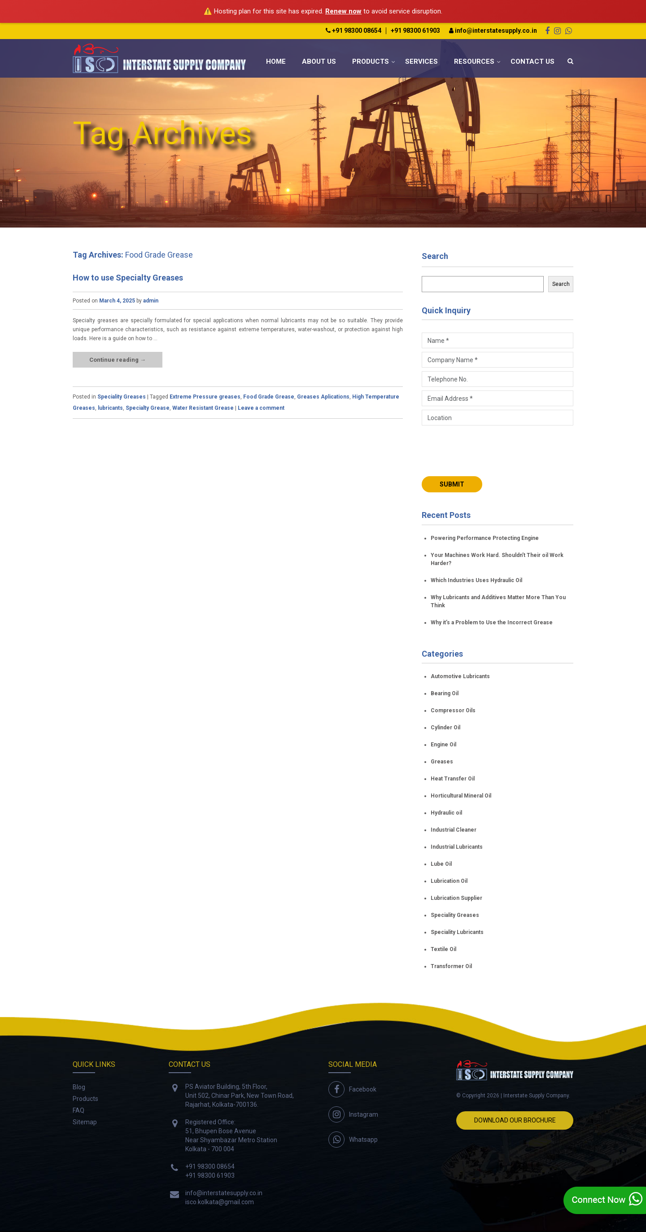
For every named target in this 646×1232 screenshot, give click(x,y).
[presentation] (490, 449)
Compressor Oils (453, 710)
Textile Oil (443, 949)
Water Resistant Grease (203, 408)
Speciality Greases (121, 397)
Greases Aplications (323, 397)
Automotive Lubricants (460, 676)
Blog (79, 1087)
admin (150, 301)
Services (421, 61)
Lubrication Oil (449, 881)
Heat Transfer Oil (453, 779)
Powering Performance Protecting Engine (485, 538)
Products (370, 61)
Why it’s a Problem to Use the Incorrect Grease (492, 622)
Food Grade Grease (268, 397)
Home (276, 61)
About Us (319, 61)
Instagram (363, 1114)
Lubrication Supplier (456, 898)
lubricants (110, 408)
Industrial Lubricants (457, 847)
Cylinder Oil (445, 727)
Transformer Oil (451, 966)
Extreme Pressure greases (205, 397)
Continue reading (117, 359)
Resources (474, 61)
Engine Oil (443, 744)
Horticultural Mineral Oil (461, 796)
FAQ (78, 1110)
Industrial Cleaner (453, 830)
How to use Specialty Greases (128, 277)
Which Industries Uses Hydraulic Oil (476, 580)
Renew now (343, 11)
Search (435, 256)
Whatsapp (363, 1139)
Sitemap (85, 1122)
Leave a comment (261, 408)
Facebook (362, 1089)
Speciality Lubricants (457, 932)
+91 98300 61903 (415, 30)
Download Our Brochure (515, 1120)
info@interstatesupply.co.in (493, 30)
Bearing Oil (444, 693)
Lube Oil (441, 864)
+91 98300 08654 (353, 30)
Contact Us (532, 61)
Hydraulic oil (446, 813)
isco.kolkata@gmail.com (219, 1202)
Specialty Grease (148, 408)
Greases (442, 761)
